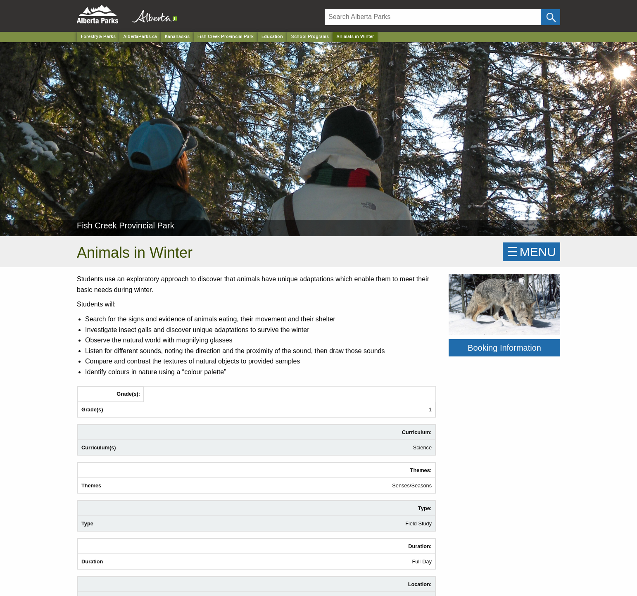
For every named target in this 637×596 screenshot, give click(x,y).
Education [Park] (272, 36)
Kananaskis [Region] (177, 36)
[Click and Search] (550, 17)
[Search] (433, 17)
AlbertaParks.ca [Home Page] (140, 36)
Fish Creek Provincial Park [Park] (225, 36)
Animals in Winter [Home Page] (355, 36)
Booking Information (504, 347)
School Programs (310, 36)
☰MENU (531, 252)
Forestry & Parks (98, 36)
